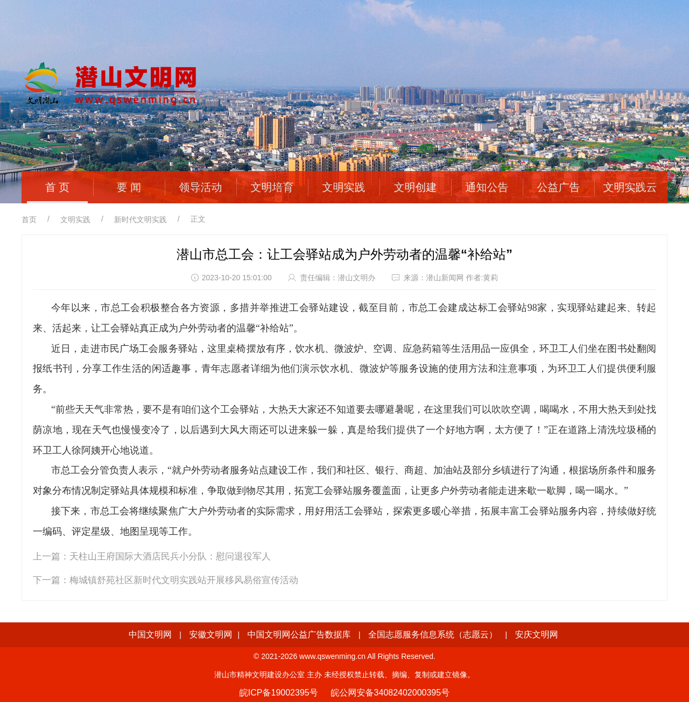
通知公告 (487, 187)
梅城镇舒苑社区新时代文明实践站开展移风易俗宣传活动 (183, 580)
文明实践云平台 (630, 201)
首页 (29, 219)
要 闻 (129, 187)
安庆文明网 (536, 634)
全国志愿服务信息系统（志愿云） (432, 634)
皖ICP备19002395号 (279, 692)
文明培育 (272, 187)
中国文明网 (150, 634)
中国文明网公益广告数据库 (299, 634)
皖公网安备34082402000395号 (390, 692)
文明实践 (343, 187)
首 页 (57, 187)
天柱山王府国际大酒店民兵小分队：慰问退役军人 (170, 556)
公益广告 (558, 187)
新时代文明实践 (140, 219)
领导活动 (200, 187)
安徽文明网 (210, 634)
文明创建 (415, 187)
